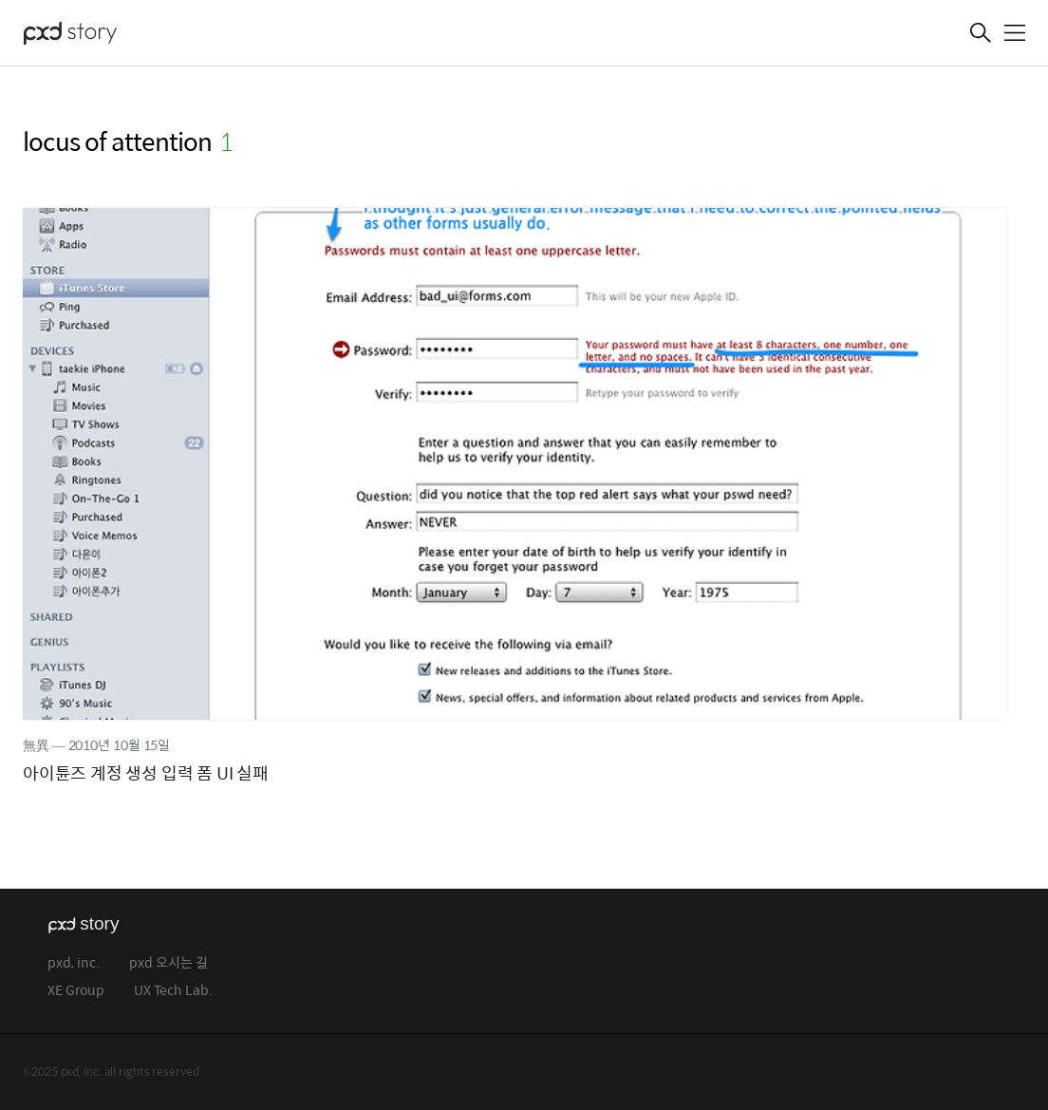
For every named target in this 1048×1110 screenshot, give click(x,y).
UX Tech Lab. (173, 991)
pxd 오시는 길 (168, 963)
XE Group (75, 991)
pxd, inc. (73, 963)
